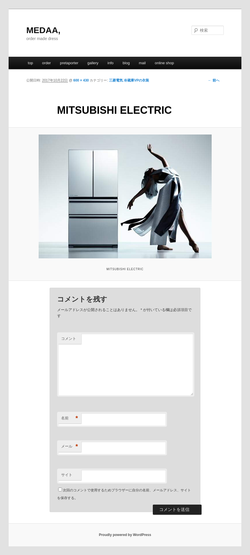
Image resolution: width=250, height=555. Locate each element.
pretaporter (69, 63)
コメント (68, 338)
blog (126, 63)
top (30, 63)
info (111, 63)
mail (142, 63)
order (46, 63)
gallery (92, 63)
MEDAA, (43, 30)
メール (69, 446)
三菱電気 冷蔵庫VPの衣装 (129, 80)
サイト (66, 475)
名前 (69, 418)
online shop (164, 63)
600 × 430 (81, 80)
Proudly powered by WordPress (125, 535)
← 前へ (213, 80)
